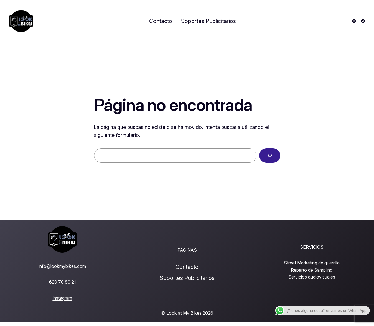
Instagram (62, 298)
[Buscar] (269, 155)
